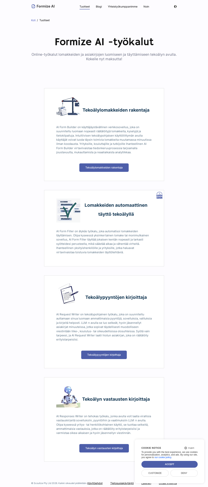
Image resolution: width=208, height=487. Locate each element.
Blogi (98, 6)
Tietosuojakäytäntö (122, 483)
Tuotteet (84, 6)
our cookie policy (163, 457)
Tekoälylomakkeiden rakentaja (104, 167)
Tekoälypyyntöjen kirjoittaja (104, 354)
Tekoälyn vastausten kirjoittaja (104, 448)
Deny (184, 473)
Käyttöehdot (95, 483)
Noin (146, 6)
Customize (154, 473)
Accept (169, 464)
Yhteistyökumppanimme (123, 6)
